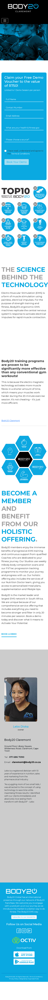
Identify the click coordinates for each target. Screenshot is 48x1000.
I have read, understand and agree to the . (25, 152)
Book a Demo (9, 634)
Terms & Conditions (20, 154)
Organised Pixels (33, 979)
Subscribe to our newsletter (24, 917)
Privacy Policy (13, 979)
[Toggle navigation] (4, 20)
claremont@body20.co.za (26, 762)
